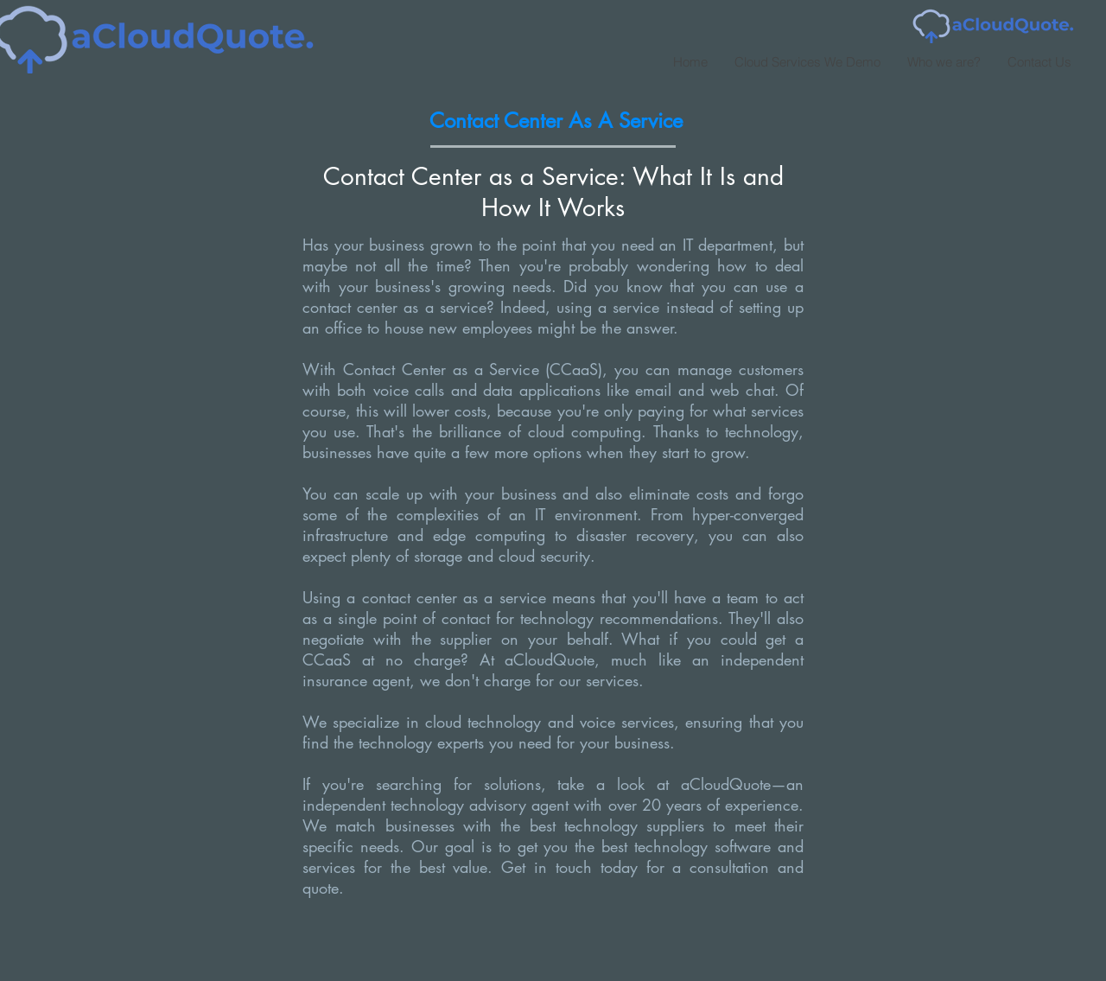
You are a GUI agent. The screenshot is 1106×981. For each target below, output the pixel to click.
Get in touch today (565, 867)
